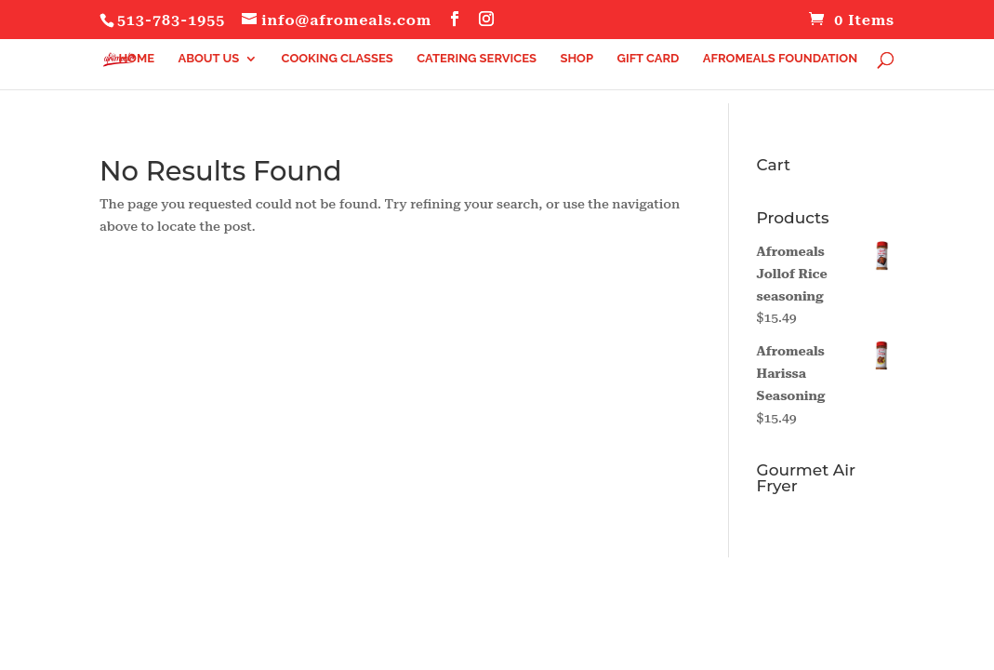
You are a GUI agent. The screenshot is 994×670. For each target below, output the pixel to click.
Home (136, 58)
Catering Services (477, 58)
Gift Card (647, 58)
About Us (208, 58)
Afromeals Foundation (780, 58)
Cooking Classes (337, 58)
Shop (576, 58)
